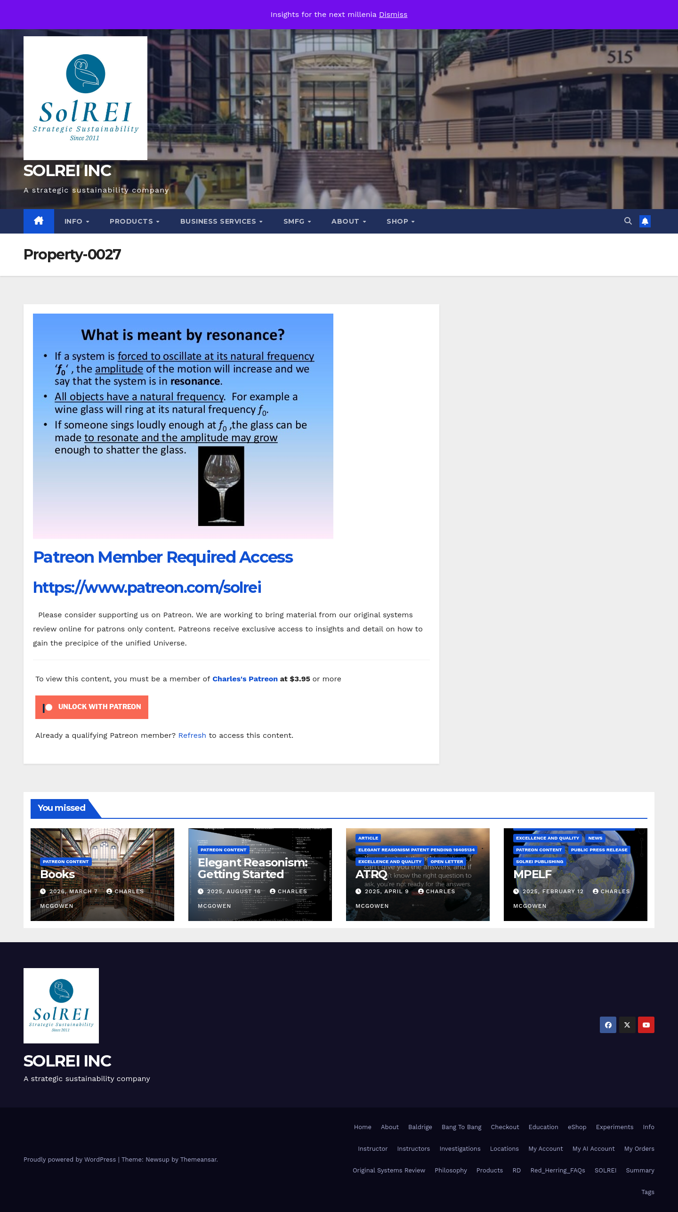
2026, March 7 (74, 891)
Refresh (192, 735)
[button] (628, 221)
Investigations (459, 1148)
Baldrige (420, 1127)
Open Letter (446, 861)
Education (543, 1127)
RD (516, 1170)
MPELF (532, 874)
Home (362, 1127)
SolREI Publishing (540, 861)
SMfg (295, 221)
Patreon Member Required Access (162, 557)
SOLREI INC (67, 170)
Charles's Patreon (245, 678)
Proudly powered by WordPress (71, 1159)
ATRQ (371, 874)
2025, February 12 (554, 891)
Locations (504, 1148)
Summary (640, 1170)
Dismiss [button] (393, 14)
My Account (545, 1148)
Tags (647, 1192)
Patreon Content (66, 861)
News (595, 837)
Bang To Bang (461, 1127)
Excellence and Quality (389, 861)
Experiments (615, 1127)
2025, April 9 (388, 891)
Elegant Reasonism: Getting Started (252, 868)
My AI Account (594, 1148)
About (346, 221)
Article (368, 837)
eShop (577, 1127)
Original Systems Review (389, 1170)
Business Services (219, 221)
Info (75, 221)
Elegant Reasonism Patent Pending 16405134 (416, 849)
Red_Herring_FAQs (557, 1170)
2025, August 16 (235, 891)
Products (132, 221)
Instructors (413, 1148)
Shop (399, 221)
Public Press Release (599, 849)
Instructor (372, 1148)
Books (57, 874)
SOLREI (606, 1170)
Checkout (505, 1127)
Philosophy (451, 1170)
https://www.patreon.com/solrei (147, 587)
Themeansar (198, 1159)
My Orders (639, 1148)
